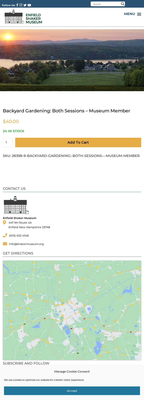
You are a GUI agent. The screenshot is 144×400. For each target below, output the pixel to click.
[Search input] (106, 4)
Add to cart (78, 142)
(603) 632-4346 (19, 235)
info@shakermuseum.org (26, 244)
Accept (72, 391)
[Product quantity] (8, 142)
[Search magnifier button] (122, 4)
